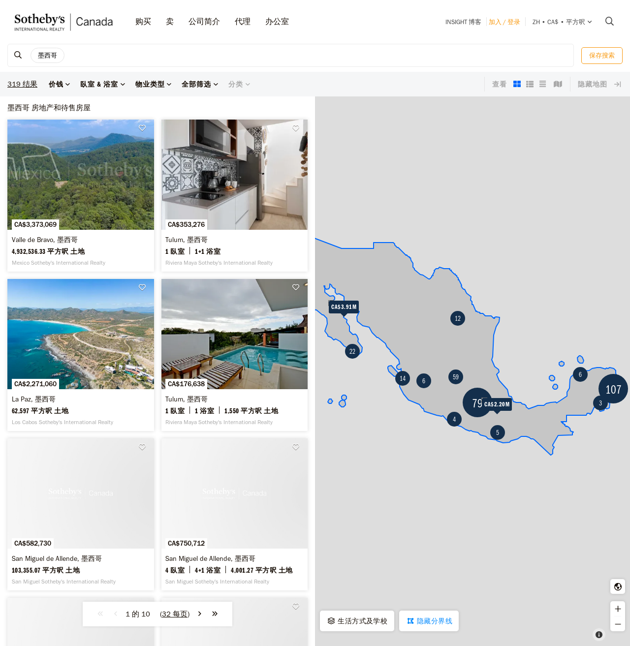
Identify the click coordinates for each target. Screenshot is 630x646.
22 (352, 351)
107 (613, 389)
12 (458, 318)
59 (456, 376)
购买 (143, 21)
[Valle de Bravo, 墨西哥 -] (80, 196)
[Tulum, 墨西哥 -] (234, 196)
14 (403, 378)
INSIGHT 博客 (463, 22)
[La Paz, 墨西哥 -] (80, 355)
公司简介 (204, 21)
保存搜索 (602, 55)
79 (477, 402)
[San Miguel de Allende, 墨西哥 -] (80, 514)
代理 (243, 21)
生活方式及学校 (356, 620)
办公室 (277, 21)
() (174, 614)
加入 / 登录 (504, 22)
